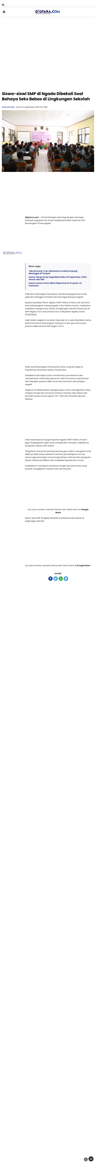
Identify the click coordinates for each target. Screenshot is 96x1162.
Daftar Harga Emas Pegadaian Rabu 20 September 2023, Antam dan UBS (58, 278)
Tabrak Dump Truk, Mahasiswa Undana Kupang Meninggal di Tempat (53, 272)
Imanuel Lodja (8, 107)
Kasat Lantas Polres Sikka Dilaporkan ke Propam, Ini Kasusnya (55, 284)
